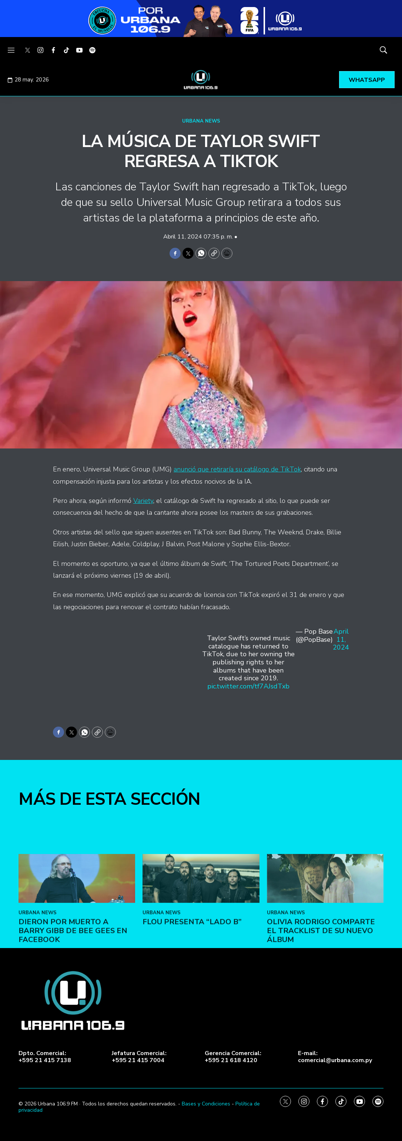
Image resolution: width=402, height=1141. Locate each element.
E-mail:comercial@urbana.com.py (335, 1057)
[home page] (201, 80)
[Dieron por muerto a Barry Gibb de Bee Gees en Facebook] (77, 959)
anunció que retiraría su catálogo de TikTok (237, 469)
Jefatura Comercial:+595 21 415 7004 (139, 1057)
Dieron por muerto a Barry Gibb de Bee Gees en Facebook (73, 1012)
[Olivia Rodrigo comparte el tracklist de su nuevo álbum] (325, 959)
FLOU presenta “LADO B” (192, 1003)
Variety (143, 500)
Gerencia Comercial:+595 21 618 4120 (233, 1057)
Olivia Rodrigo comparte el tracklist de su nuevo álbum (321, 1012)
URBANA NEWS (201, 121)
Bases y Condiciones (206, 1103)
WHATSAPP (367, 80)
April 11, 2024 (341, 640)
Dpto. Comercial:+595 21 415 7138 (45, 1057)
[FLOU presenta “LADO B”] (201, 959)
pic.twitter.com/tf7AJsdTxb (248, 686)
